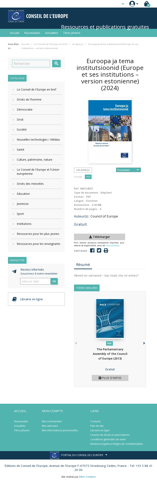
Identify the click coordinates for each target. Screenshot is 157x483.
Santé (20, 149)
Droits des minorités (30, 184)
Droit (20, 119)
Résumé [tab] (83, 264)
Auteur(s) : (82, 216)
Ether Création (87, 477)
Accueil (14, 33)
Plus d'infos (110, 378)
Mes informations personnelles (60, 430)
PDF (88, 176)
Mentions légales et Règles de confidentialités (116, 444)
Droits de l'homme (29, 99)
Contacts (95, 421)
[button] (143, 342)
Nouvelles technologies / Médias (38, 139)
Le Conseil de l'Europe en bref (36, 89)
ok (54, 281)
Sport (20, 214)
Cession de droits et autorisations (110, 435)
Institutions (24, 224)
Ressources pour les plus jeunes (38, 234)
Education (23, 194)
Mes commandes (52, 421)
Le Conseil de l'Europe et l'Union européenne (38, 172)
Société (22, 129)
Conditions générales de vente (108, 439)
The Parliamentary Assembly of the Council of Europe (110, 353)
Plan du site (97, 426)
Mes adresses (50, 426)
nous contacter (113, 245)
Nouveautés (32, 33)
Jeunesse (23, 204)
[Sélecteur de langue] (114, 3)
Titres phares (71, 33)
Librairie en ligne (100, 430)
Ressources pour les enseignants (38, 244)
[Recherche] (31, 63)
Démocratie (25, 109)
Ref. (76, 188)
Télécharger (99, 237)
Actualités (51, 33)
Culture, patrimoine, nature (34, 159)
